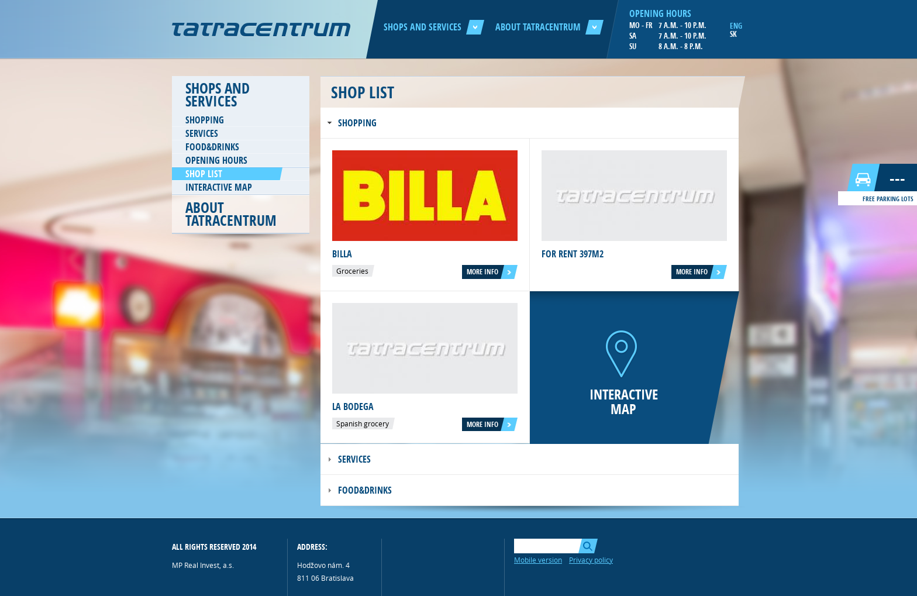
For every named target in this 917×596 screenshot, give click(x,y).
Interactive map (218, 187)
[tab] (529, 123)
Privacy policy (591, 559)
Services (201, 133)
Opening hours (216, 160)
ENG (736, 25)
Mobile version (538, 559)
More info (482, 272)
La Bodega (353, 406)
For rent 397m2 (573, 253)
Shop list (203, 173)
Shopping (204, 119)
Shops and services (434, 27)
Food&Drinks (212, 146)
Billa (342, 253)
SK (733, 34)
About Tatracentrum (549, 27)
